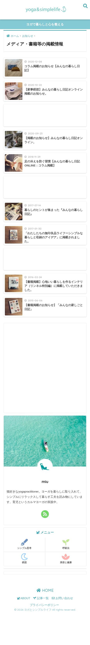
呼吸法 (66, 544)
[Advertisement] (45, 115)
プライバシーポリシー (44, 605)
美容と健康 (66, 558)
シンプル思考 (24, 544)
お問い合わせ (62, 598)
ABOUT (23, 598)
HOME (45, 590)
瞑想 (24, 558)
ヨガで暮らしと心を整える (45, 24)
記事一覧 (41, 598)
